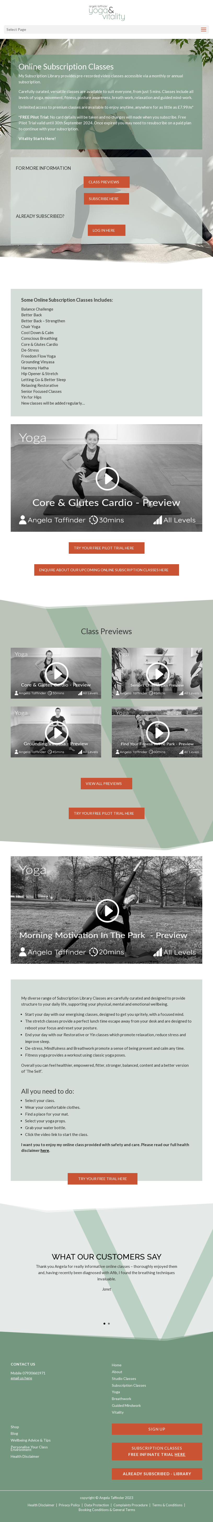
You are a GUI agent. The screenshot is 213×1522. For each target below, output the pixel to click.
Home (117, 1365)
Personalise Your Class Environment (29, 1449)
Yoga (116, 1392)
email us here (21, 1378)
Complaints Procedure (130, 1505)
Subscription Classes (129, 1385)
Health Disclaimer (25, 1457)
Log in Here (104, 230)
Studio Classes (124, 1379)
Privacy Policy (69, 1505)
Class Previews (104, 182)
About (117, 1372)
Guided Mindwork (126, 1406)
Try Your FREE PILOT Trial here (104, 813)
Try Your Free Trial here (102, 1178)
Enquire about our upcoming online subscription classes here (104, 570)
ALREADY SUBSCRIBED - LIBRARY (157, 1473)
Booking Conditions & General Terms (107, 1510)
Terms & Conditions (167, 1505)
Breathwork (121, 1399)
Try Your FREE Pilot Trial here (104, 548)
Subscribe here (104, 198)
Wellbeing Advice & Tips (31, 1440)
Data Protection (96, 1505)
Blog (14, 1434)
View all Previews (104, 783)
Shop (15, 1427)
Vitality (118, 1412)
